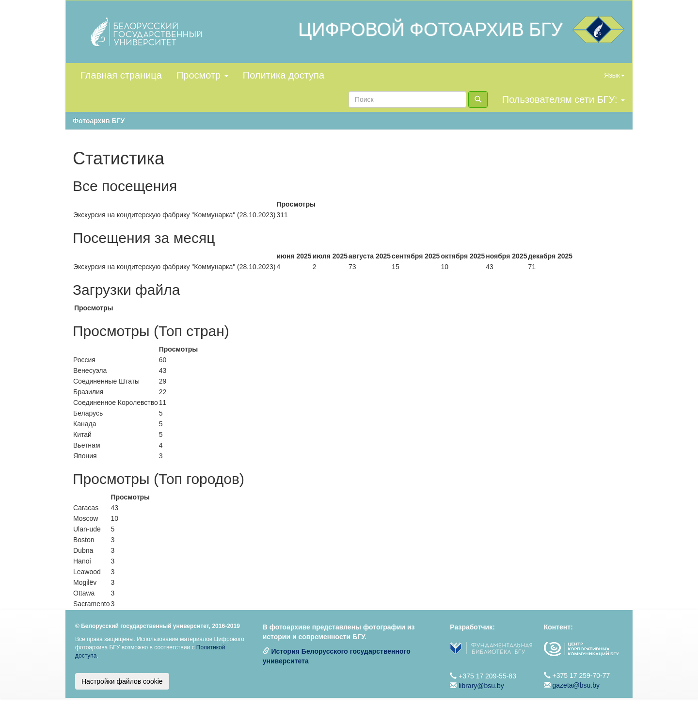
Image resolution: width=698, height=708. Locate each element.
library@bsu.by (481, 686)
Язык (614, 75)
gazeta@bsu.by (576, 685)
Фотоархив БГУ (99, 121)
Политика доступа (283, 75)
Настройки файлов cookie (122, 681)
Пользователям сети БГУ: (563, 99)
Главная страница (121, 75)
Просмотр (202, 75)
